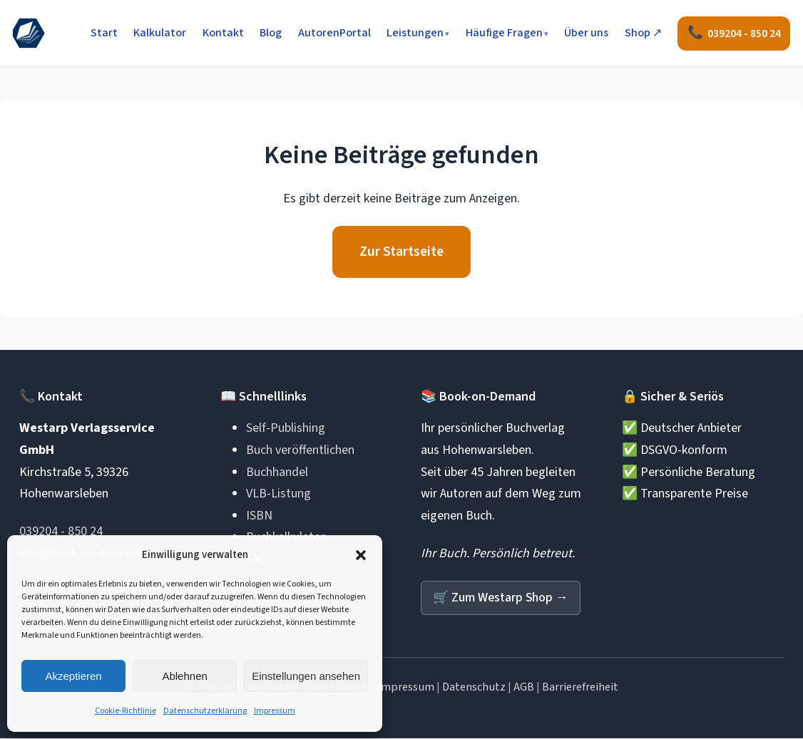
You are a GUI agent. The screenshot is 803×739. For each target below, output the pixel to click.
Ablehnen (184, 676)
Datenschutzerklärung (205, 711)
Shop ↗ (643, 33)
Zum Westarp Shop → (501, 598)
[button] (361, 555)
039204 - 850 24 (61, 532)
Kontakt (223, 33)
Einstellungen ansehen (306, 676)
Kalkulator (159, 33)
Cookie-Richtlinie (125, 711)
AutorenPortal (334, 33)
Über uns (586, 33)
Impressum (274, 711)
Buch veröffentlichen (300, 451)
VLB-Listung (278, 494)
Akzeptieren (73, 676)
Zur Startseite (401, 252)
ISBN (259, 516)
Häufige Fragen (504, 33)
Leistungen (415, 33)
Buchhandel (277, 473)
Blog (271, 33)
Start (104, 33)
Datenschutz (474, 687)
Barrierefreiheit (580, 687)
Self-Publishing (285, 429)
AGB (523, 687)
